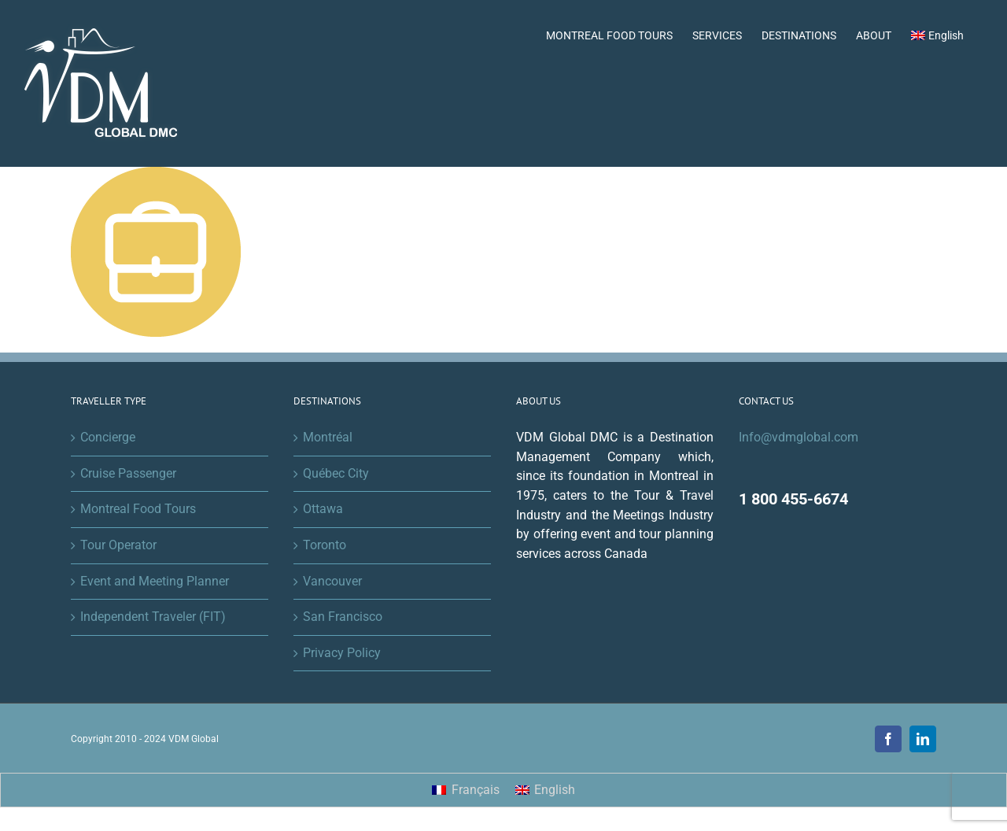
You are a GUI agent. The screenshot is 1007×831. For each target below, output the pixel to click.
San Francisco (342, 616)
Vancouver (332, 581)
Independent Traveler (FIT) (153, 616)
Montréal (327, 437)
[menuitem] (937, 34)
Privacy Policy (342, 652)
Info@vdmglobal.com (798, 437)
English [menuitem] (554, 789)
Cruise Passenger (128, 473)
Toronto (324, 544)
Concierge (107, 437)
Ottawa (323, 508)
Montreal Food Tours (138, 508)
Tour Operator (118, 544)
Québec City (336, 473)
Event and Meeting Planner (154, 581)
